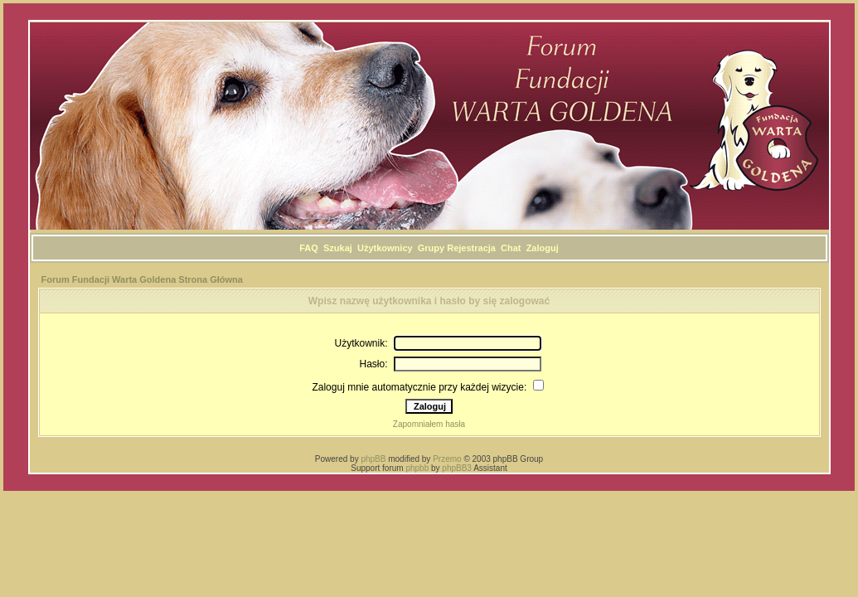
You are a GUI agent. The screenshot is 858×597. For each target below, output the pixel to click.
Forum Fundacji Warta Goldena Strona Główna (142, 279)
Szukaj (337, 248)
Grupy (431, 248)
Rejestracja (471, 248)
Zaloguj (542, 248)
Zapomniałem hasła (429, 424)
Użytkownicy (385, 248)
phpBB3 (457, 468)
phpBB (373, 459)
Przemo (447, 459)
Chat (511, 248)
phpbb (417, 468)
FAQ (308, 248)
